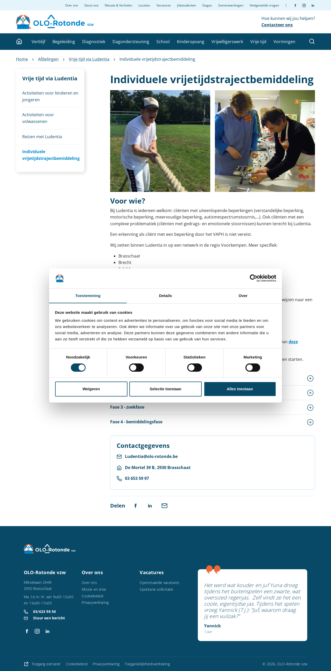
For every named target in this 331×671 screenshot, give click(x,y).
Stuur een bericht (49, 617)
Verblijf (38, 41)
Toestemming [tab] (88, 295)
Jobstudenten (186, 5)
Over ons (71, 5)
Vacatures (163, 5)
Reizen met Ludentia (42, 136)
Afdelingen (48, 59)
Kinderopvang (190, 41)
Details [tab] (165, 295)
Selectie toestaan (166, 389)
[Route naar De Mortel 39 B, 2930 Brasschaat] (154, 467)
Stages (207, 5)
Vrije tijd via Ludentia (89, 59)
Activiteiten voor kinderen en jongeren (50, 96)
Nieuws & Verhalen (118, 5)
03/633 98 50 (44, 611)
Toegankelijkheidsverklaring (147, 663)
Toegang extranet (43, 663)
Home (22, 59)
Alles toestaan (240, 389)
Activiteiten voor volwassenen (38, 118)
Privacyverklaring (95, 602)
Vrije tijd (258, 41)
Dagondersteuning (130, 41)
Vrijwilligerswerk (227, 41)
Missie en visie (94, 589)
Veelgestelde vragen (264, 5)
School (163, 41)
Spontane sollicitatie (156, 589)
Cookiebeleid (92, 596)
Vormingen (284, 41)
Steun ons (91, 5)
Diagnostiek (93, 41)
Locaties (144, 5)
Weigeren (91, 389)
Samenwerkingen (230, 5)
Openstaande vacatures (159, 582)
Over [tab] (243, 295)
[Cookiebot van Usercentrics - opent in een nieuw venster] (253, 278)
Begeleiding (63, 41)
